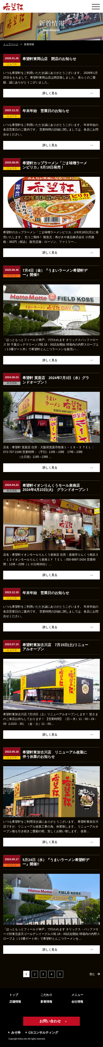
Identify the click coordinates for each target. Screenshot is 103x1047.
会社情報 (77, 1001)
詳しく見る (50, 93)
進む (92, 974)
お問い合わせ (51, 1021)
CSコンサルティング (42, 1032)
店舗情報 (15, 1001)
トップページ (10, 44)
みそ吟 (14, 1032)
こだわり (46, 994)
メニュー (77, 994)
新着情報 (46, 1001)
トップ (13, 994)
